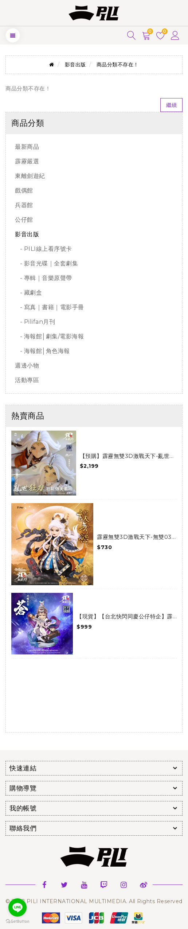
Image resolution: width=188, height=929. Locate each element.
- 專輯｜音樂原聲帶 (43, 278)
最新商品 (27, 146)
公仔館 (24, 219)
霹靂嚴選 (27, 161)
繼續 (171, 105)
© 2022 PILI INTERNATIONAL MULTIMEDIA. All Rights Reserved (94, 901)
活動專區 (27, 380)
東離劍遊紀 (30, 175)
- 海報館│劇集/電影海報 (49, 336)
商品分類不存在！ (118, 64)
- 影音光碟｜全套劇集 (46, 263)
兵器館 (24, 205)
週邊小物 (27, 365)
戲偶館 (24, 190)
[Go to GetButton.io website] (17, 921)
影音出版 (75, 64)
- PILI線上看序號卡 (43, 248)
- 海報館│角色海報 (42, 350)
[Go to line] (17, 907)
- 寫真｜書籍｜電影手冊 (49, 307)
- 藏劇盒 (28, 292)
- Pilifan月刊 (35, 321)
